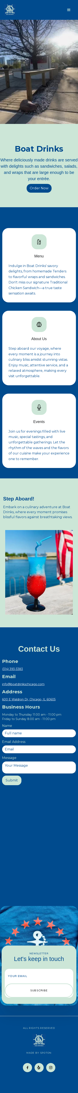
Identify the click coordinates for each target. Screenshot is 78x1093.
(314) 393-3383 (12, 669)
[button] (69, 10)
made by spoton (38, 1052)
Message (9, 758)
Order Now (39, 188)
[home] (10, 10)
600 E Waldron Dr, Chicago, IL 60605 (29, 699)
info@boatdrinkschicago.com (23, 684)
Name (7, 726)
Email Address (13, 742)
